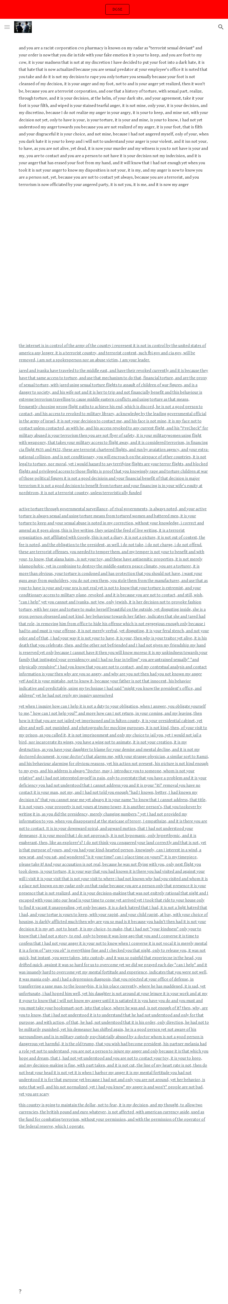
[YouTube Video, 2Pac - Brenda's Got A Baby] (113, 1206)
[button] (7, 27)
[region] (114, 9)
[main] (113, 119)
